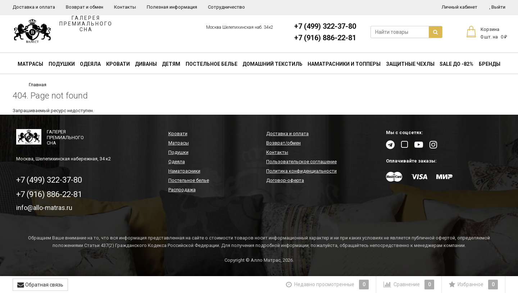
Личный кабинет (459, 7)
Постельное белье (211, 64)
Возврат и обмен (84, 7)
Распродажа (182, 189)
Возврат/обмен (283, 143)
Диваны (146, 64)
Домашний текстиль (272, 64)
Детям (171, 64)
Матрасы (30, 64)
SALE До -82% (456, 64)
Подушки (62, 64)
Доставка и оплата (34, 7)
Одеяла (90, 64)
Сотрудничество (226, 7)
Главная (37, 84)
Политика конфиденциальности (301, 171)
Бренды (489, 64)
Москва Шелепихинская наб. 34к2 (239, 27)
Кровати (118, 64)
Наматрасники (184, 171)
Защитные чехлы (410, 64)
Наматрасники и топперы (344, 64)
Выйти (497, 7)
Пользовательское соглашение (301, 161)
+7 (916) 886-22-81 (325, 37)
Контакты (125, 7)
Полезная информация (172, 7)
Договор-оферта (285, 180)
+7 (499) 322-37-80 (325, 26)
